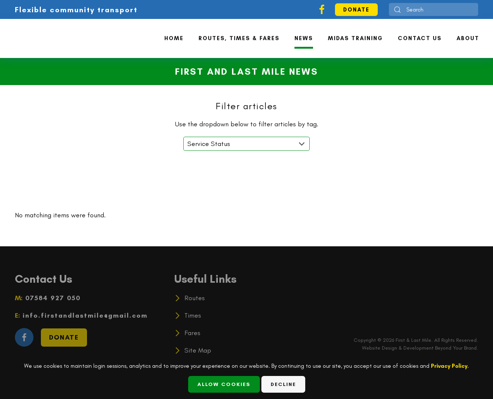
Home (174, 38)
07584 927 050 (52, 298)
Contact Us (420, 38)
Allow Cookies (224, 384)
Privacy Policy (449, 366)
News (303, 38)
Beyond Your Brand (456, 348)
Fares (192, 333)
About (468, 38)
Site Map (197, 350)
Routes (194, 298)
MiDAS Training (355, 38)
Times (192, 315)
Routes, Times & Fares (239, 38)
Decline (283, 384)
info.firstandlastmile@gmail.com (84, 315)
